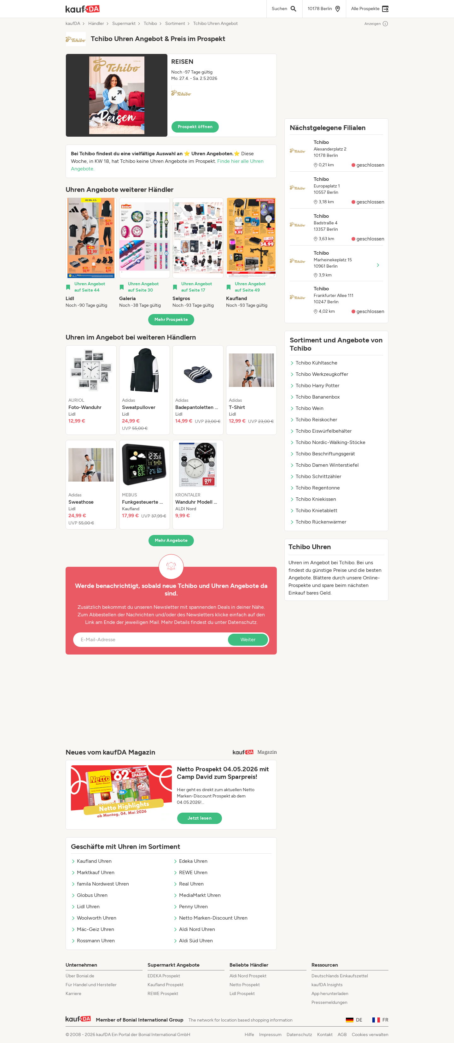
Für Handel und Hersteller (91, 984)
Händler (96, 23)
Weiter (248, 640)
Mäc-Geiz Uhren (92, 929)
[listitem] (91, 253)
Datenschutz (242, 622)
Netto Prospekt (245, 984)
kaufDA (73, 23)
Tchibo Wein (306, 408)
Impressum (270, 1034)
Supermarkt (124, 23)
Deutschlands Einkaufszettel (339, 976)
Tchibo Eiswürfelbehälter (321, 431)
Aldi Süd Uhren (193, 941)
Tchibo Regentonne (315, 488)
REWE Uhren (190, 872)
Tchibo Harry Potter (314, 385)
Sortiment (175, 23)
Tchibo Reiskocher (313, 420)
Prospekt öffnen (195, 126)
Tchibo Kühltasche (313, 363)
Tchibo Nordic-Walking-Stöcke (327, 442)
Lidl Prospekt (242, 993)
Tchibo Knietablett (313, 510)
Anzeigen (376, 24)
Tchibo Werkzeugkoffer (319, 374)
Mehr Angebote (171, 540)
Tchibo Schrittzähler (315, 476)
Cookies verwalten (370, 1034)
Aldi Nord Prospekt (248, 976)
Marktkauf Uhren (92, 872)
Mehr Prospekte (171, 319)
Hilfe (249, 1034)
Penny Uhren (190, 907)
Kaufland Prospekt (165, 984)
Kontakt (325, 1034)
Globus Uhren (89, 895)
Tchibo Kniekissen (313, 499)
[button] (171, 95)
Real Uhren (188, 884)
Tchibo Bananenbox (315, 397)
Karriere (73, 993)
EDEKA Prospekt (164, 976)
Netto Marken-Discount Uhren (210, 918)
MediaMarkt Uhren (197, 895)
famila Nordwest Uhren (100, 884)
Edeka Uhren (190, 861)
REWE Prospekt (163, 993)
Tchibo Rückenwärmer (318, 522)
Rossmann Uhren (93, 941)
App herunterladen (329, 993)
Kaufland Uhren (91, 861)
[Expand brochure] (116, 95)
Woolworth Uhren (93, 918)
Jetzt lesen (200, 818)
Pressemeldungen (329, 1002)
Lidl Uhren (85, 907)
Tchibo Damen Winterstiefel (324, 465)
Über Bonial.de (80, 976)
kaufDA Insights (327, 984)
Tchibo (150, 23)
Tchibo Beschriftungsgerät (322, 454)
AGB (342, 1034)
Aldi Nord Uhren (194, 929)
